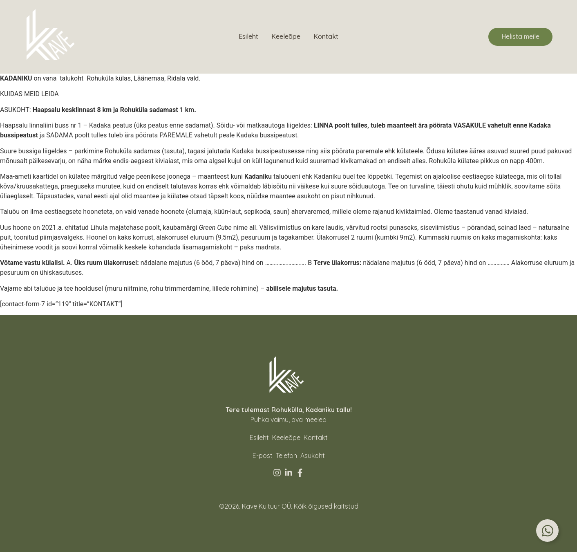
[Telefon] (286, 455)
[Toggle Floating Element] (547, 530)
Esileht (248, 36)
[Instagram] (277, 473)
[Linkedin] (288, 473)
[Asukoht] (312, 455)
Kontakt (325, 36)
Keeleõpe (285, 36)
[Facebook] (300, 473)
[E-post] (263, 455)
